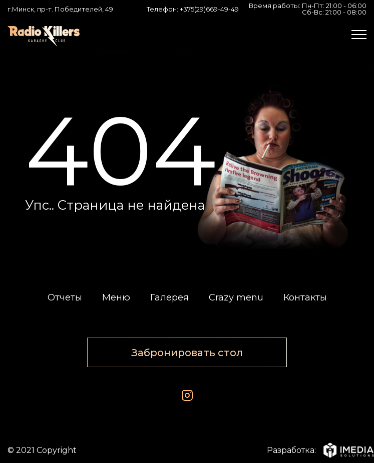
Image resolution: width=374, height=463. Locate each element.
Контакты (305, 297)
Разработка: (316, 450)
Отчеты (65, 297)
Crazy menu (236, 297)
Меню (116, 297)
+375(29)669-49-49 (209, 9)
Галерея (169, 297)
